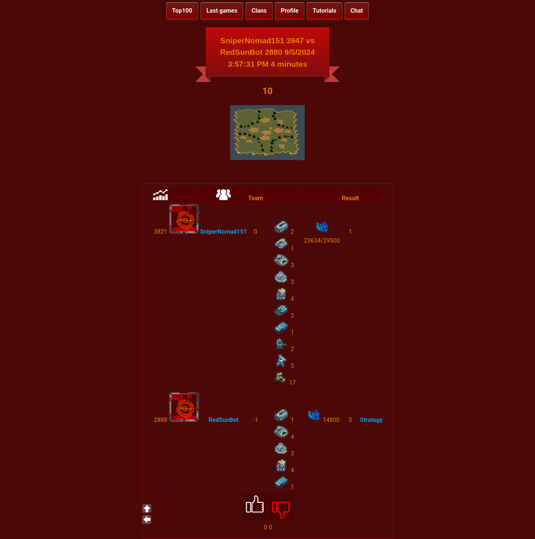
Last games (221, 10)
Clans (258, 10)
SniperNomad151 (223, 231)
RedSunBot (223, 419)
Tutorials (324, 10)
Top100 (182, 10)
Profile (290, 10)
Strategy (371, 419)
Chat (357, 10)
